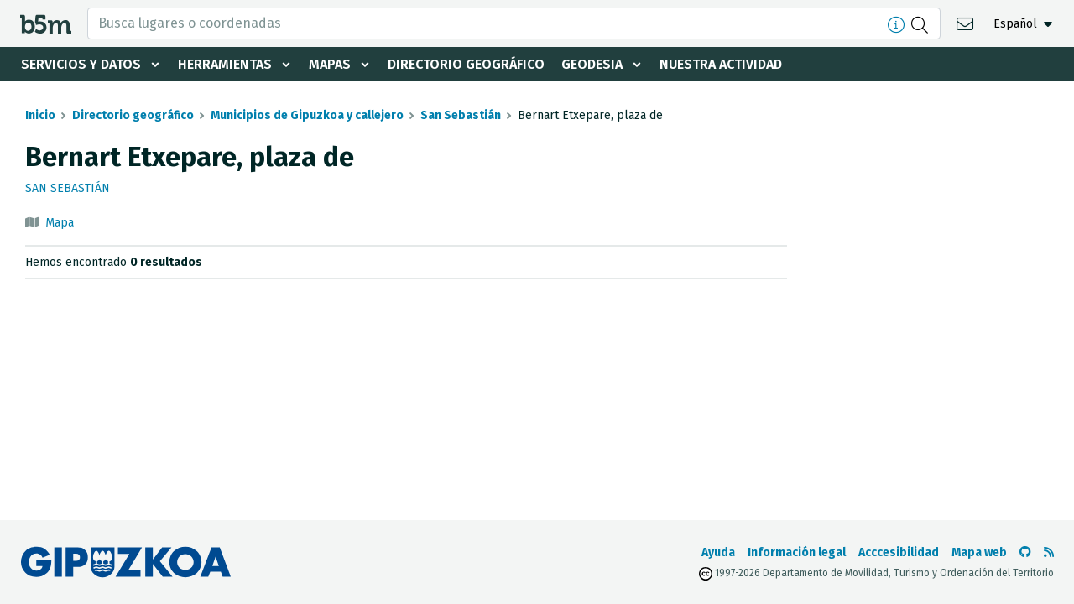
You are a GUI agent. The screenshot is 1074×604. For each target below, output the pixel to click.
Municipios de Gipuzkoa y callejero (307, 115)
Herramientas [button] (225, 64)
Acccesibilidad (898, 552)
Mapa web (979, 552)
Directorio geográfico (466, 64)
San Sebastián (460, 115)
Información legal (797, 552)
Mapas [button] (330, 64)
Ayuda (718, 552)
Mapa (59, 223)
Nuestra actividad (721, 64)
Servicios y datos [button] (81, 64)
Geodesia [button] (592, 64)
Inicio (40, 115)
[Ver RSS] (1049, 552)
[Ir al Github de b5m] (1025, 552)
